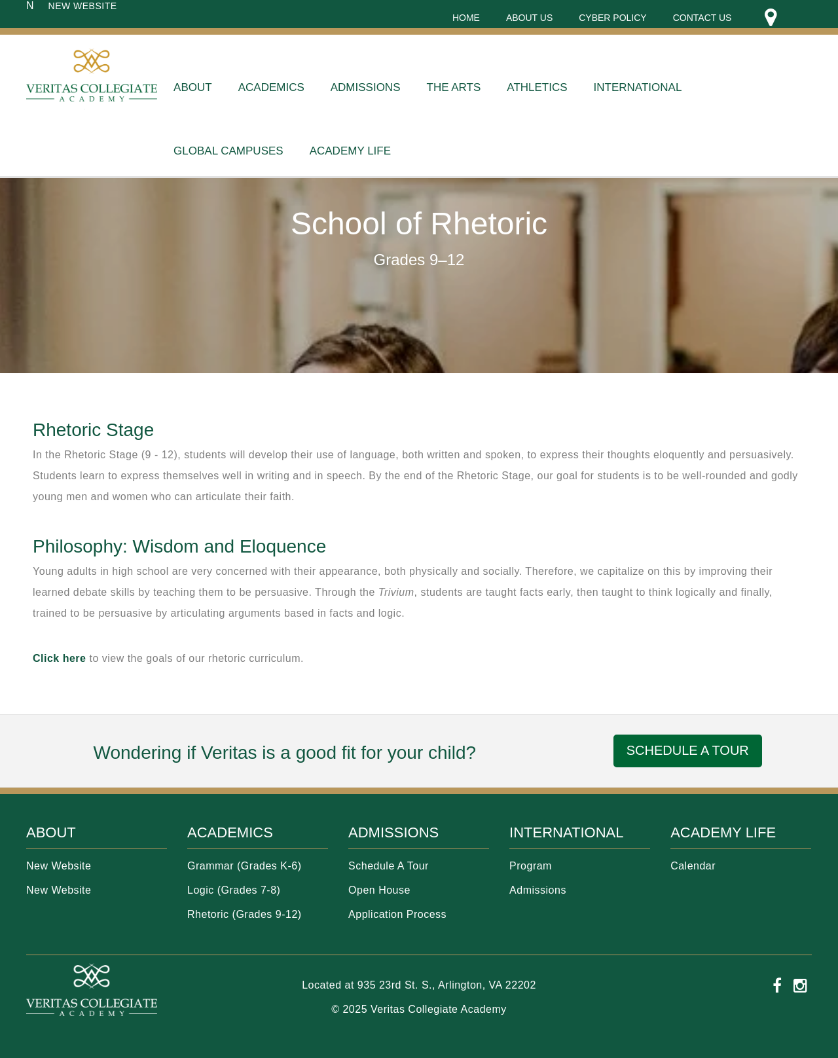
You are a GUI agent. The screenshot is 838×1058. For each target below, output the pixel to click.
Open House (379, 890)
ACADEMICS (230, 832)
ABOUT (51, 832)
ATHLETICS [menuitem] (537, 87)
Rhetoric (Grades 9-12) (244, 914)
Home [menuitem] (466, 17)
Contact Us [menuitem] (702, 17)
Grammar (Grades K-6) (244, 865)
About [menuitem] (192, 87)
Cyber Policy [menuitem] (612, 17)
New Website (58, 865)
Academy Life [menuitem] (350, 151)
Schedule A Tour (388, 865)
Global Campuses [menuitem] (228, 151)
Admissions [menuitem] (366, 87)
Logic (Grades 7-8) (233, 890)
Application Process (397, 914)
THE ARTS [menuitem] (454, 87)
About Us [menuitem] (529, 17)
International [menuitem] (638, 87)
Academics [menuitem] (271, 87)
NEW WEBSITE (82, 6)
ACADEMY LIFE (723, 832)
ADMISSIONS (393, 832)
